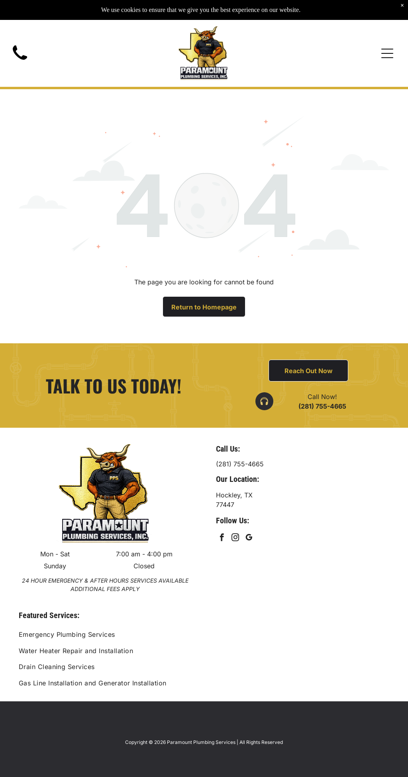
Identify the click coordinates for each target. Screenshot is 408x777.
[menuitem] (204, 634)
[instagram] (235, 538)
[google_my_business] (249, 538)
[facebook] (222, 538)
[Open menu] (387, 38)
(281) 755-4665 (322, 406)
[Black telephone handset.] (20, 47)
